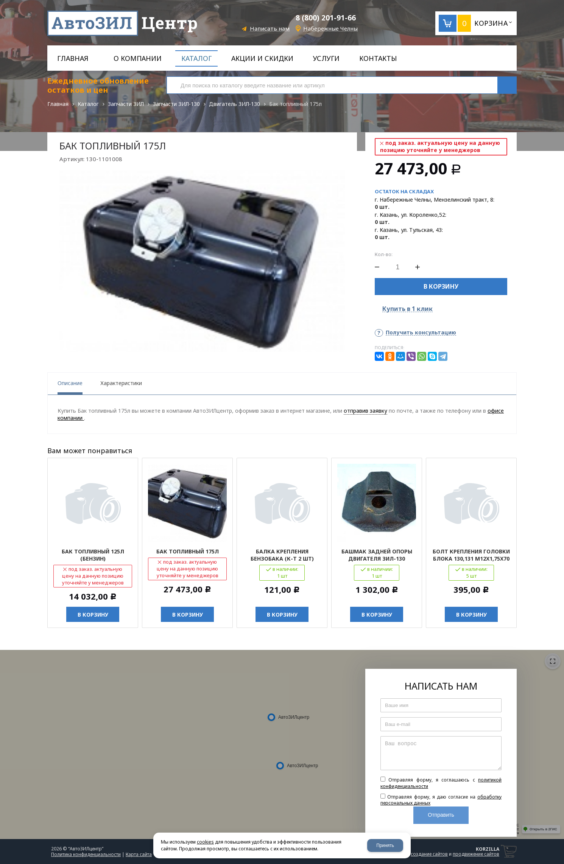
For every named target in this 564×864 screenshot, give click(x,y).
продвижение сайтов (476, 854)
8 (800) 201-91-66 (326, 18)
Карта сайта (139, 854)
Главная (58, 103)
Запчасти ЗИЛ (126, 103)
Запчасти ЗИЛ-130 (176, 103)
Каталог (88, 103)
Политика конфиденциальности (86, 854)
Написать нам (270, 28)
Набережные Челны (330, 28)
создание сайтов (429, 854)
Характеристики (121, 383)
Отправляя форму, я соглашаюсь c (441, 783)
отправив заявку (365, 410)
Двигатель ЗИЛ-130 (234, 103)
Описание (70, 383)
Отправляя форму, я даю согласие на (441, 800)
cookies (205, 842)
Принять (385, 845)
